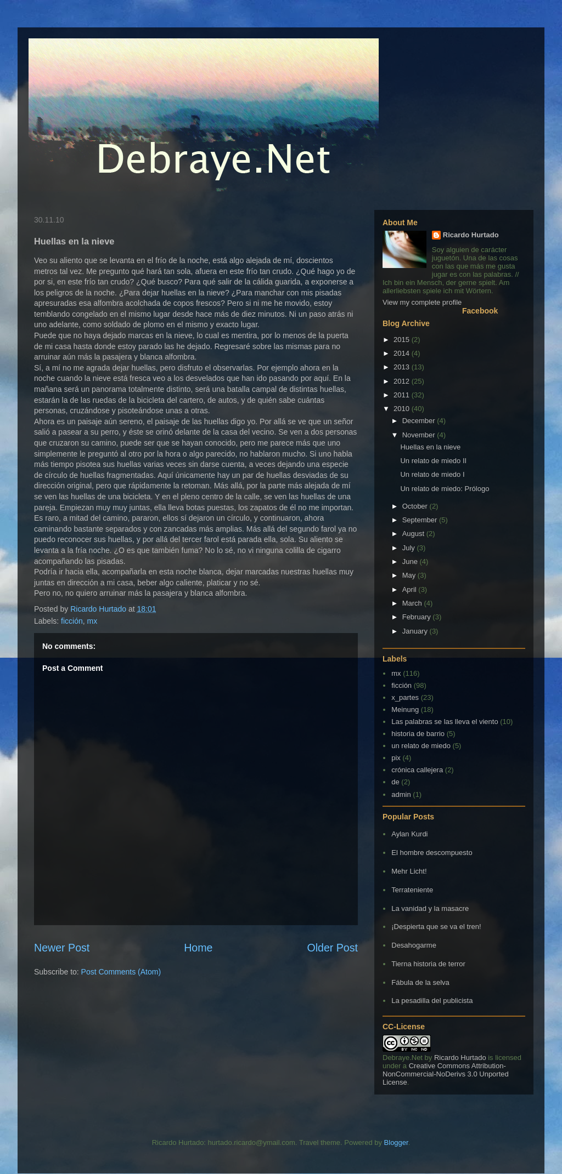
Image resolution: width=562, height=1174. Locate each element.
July (409, 548)
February (417, 617)
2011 (403, 395)
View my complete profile (422, 302)
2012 (403, 381)
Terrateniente (412, 890)
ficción (72, 621)
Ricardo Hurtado (471, 235)
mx (92, 621)
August (414, 533)
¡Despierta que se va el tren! (436, 926)
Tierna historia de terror (428, 964)
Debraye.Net (403, 1057)
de (395, 782)
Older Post (332, 948)
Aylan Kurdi (409, 834)
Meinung (405, 709)
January (416, 631)
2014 (403, 353)
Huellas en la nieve (430, 447)
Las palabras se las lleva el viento (444, 721)
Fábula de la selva (420, 982)
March (413, 603)
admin (401, 794)
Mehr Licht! (408, 871)
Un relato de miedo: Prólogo (444, 489)
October (416, 506)
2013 (403, 367)
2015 (403, 339)
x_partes (405, 697)
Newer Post (61, 948)
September (420, 520)
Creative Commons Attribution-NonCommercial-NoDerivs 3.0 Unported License (446, 1074)
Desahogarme (413, 945)
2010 (403, 408)
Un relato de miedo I (432, 474)
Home (198, 948)
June (411, 561)
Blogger (396, 1142)
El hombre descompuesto (431, 852)
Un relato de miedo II (433, 461)
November (419, 435)
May (410, 575)
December (419, 421)
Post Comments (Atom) (121, 971)
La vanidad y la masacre (430, 908)
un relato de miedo (421, 746)
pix (396, 758)
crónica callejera (417, 770)
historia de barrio (418, 734)
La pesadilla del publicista (432, 1000)
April (410, 589)
